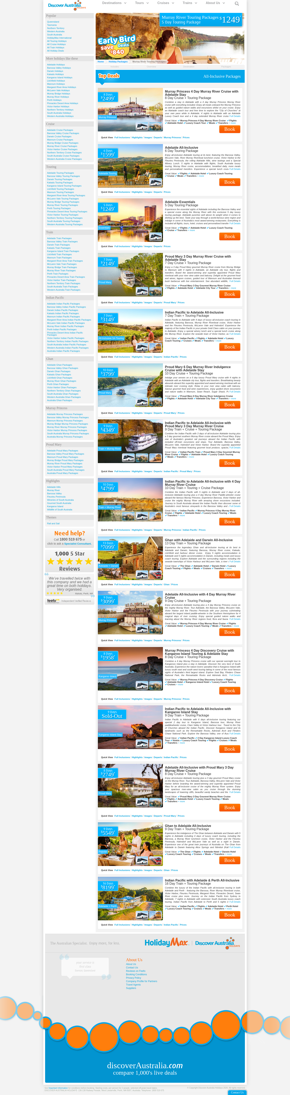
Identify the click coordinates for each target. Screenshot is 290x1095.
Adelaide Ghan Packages (59, 365)
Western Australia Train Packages (63, 290)
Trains (190, 3)
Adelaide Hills (54, 487)
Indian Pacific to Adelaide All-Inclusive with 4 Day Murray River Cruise (202, 483)
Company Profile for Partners (141, 981)
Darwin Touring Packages (59, 179)
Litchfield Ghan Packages (59, 378)
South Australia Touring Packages (63, 221)
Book (229, 129)
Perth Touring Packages (59, 208)
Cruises (165, 3)
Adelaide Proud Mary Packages (62, 450)
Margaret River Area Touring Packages (66, 195)
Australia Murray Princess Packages (65, 437)
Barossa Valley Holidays (59, 68)
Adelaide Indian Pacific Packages (63, 303)
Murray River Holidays (58, 97)
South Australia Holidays (59, 113)
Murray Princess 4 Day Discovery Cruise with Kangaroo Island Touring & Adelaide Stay (199, 652)
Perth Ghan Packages (58, 384)
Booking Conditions (136, 974)
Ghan (167, 584)
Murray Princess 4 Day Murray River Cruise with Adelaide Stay (201, 93)
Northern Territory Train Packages (63, 283)
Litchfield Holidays (56, 80)
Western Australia (55, 31)
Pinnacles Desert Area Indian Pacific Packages (65, 333)
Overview (151, 66)
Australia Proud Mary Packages (62, 473)
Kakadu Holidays (55, 74)
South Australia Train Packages (62, 286)
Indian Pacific (171, 357)
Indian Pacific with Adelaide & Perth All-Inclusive (202, 880)
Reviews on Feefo (135, 971)
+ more (232, 123)
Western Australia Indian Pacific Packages (68, 348)
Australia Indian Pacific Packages (63, 351)
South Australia (54, 34)
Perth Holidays (54, 100)
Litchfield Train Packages (59, 254)
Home (101, 61)
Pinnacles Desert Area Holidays (62, 103)
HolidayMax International (59, 38)
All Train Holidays (55, 47)
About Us (215, 3)
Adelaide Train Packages (59, 238)
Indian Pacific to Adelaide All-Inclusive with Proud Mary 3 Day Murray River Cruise (198, 424)
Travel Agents (133, 984)
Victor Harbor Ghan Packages (62, 387)
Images (148, 137)
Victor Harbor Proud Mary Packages (65, 466)
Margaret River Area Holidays (61, 87)
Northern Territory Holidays (60, 109)
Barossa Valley (54, 493)
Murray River (53, 490)
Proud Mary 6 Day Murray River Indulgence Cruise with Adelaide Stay (198, 368)
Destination (188, 66)
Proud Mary (170, 302)
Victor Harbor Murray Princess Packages (67, 430)
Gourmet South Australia (59, 503)
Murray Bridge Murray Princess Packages (67, 424)
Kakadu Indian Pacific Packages (63, 313)
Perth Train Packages (57, 273)
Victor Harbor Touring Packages (62, 215)
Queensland (53, 22)
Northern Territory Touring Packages (65, 218)
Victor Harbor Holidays (58, 106)
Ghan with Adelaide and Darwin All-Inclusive (199, 540)
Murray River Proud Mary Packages (64, 463)
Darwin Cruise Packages (59, 136)
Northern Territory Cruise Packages (64, 152)
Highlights (137, 137)
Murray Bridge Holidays (58, 93)
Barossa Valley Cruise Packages (63, 133)
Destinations (114, 3)
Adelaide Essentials (180, 202)
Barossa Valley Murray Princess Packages (68, 417)
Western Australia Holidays (60, 116)
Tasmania (52, 25)
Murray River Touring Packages (62, 205)
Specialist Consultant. (78, 543)
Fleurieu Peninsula (56, 496)
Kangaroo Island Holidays (59, 77)
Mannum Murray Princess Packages (65, 420)
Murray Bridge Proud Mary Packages (65, 460)
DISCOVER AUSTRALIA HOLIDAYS (61, 1090)
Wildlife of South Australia (59, 509)
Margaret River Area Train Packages (65, 261)
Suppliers (131, 988)
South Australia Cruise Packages (63, 156)
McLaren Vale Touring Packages (63, 198)
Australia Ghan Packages (59, 400)
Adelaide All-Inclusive (181, 147)
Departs (158, 137)
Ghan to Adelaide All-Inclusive (188, 826)
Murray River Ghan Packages (61, 381)
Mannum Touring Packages (60, 192)
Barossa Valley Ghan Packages (62, 368)
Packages (226, 66)
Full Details (235, 116)
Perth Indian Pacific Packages (62, 329)
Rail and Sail (53, 523)
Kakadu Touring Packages (60, 182)
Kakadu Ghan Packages (59, 374)
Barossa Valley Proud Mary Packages (65, 454)
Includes (115, 66)
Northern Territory (55, 28)
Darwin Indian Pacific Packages (62, 310)
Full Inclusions (122, 137)
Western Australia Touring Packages (65, 224)
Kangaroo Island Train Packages (63, 251)
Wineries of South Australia (60, 500)
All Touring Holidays (56, 41)
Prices (186, 137)
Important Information (58, 1088)
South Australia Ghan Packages (62, 394)
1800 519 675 (71, 539)
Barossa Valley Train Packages (62, 241)
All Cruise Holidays (56, 44)
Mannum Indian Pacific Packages (63, 316)
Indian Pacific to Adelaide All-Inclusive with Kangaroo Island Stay (198, 710)
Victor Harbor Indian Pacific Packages (65, 338)
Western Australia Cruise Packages (64, 159)
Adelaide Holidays (56, 64)
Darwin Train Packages (58, 245)
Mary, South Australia (85, 970)
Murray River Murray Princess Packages (67, 427)
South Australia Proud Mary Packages (65, 470)
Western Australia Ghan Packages (64, 397)
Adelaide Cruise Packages (60, 130)
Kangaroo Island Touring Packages (64, 186)
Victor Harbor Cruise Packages (62, 149)
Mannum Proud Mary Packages (62, 457)
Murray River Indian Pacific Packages (65, 326)
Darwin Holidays (55, 71)
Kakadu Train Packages (58, 248)
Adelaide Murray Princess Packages (65, 414)
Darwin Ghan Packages (58, 371)
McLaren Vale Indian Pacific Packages (66, 323)
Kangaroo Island (55, 506)
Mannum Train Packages (59, 257)
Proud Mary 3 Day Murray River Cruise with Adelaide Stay (198, 258)
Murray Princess (172, 137)
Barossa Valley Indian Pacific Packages (66, 307)
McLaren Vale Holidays (58, 90)
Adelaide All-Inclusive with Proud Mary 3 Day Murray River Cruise (199, 769)
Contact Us (132, 967)
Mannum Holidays (56, 84)
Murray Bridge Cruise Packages (62, 143)
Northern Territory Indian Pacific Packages (67, 341)
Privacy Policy (133, 977)
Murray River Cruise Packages (62, 146)
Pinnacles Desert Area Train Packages (66, 277)
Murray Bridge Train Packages (62, 267)
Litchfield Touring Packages (60, 189)
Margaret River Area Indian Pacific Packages (69, 320)
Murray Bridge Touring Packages (63, 202)
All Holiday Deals (55, 51)
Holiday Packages (118, 61)
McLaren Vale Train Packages (62, 264)
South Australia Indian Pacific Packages (66, 344)
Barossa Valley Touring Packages (63, 176)
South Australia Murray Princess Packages (68, 433)
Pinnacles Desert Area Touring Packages (67, 211)
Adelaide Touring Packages (60, 173)
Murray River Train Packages (61, 270)
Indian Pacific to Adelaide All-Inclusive (194, 312)
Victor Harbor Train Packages (61, 280)
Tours (141, 3)
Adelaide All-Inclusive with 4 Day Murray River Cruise (200, 596)
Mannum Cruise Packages (60, 139)
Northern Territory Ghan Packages (64, 390)
